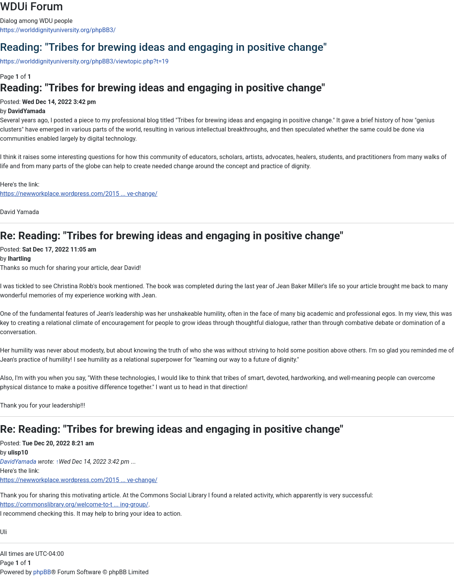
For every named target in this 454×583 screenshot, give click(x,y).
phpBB (42, 572)
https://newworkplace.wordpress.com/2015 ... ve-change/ (79, 193)
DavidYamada (18, 461)
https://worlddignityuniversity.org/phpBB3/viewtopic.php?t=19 (84, 61)
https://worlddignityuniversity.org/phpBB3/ (58, 30)
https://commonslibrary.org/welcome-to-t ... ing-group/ (74, 504)
